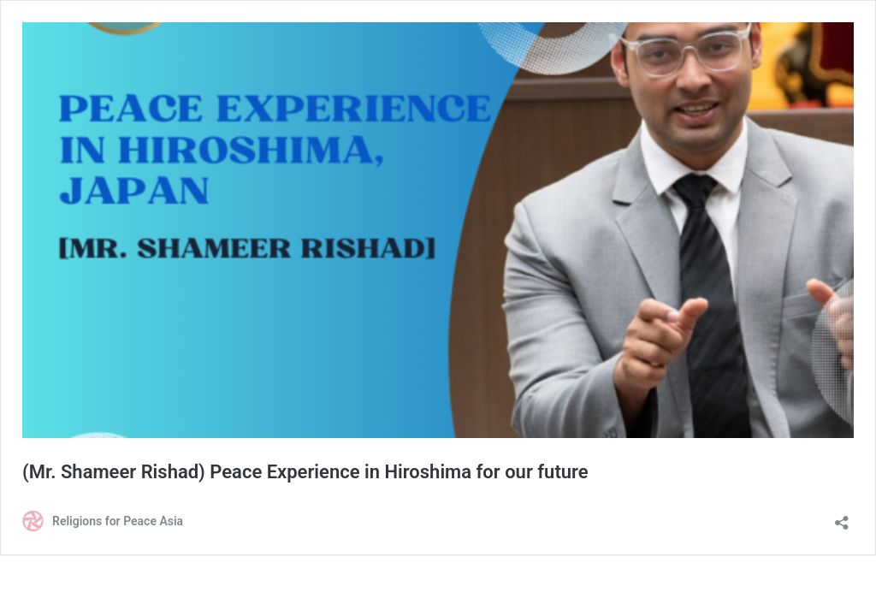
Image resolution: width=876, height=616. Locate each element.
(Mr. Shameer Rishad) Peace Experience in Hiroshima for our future (305, 472)
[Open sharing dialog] (842, 517)
